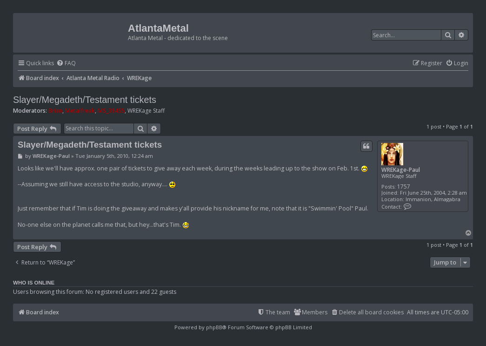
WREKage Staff (146, 111)
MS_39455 (111, 111)
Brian (55, 111)
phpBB (214, 327)
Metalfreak (80, 111)
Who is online (33, 282)
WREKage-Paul (400, 170)
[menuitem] (66, 63)
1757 (403, 186)
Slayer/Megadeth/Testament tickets (84, 100)
